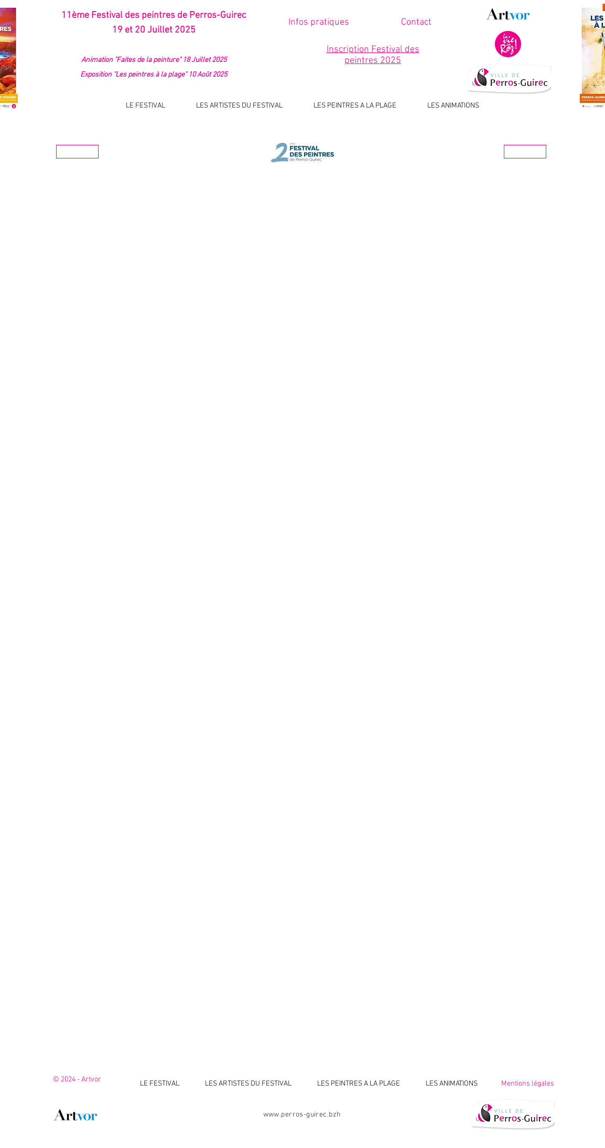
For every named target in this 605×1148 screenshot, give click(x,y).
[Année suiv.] (525, 151)
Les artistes (303, 178)
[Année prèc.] (77, 151)
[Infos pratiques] (318, 22)
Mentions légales (527, 1083)
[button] (416, 22)
